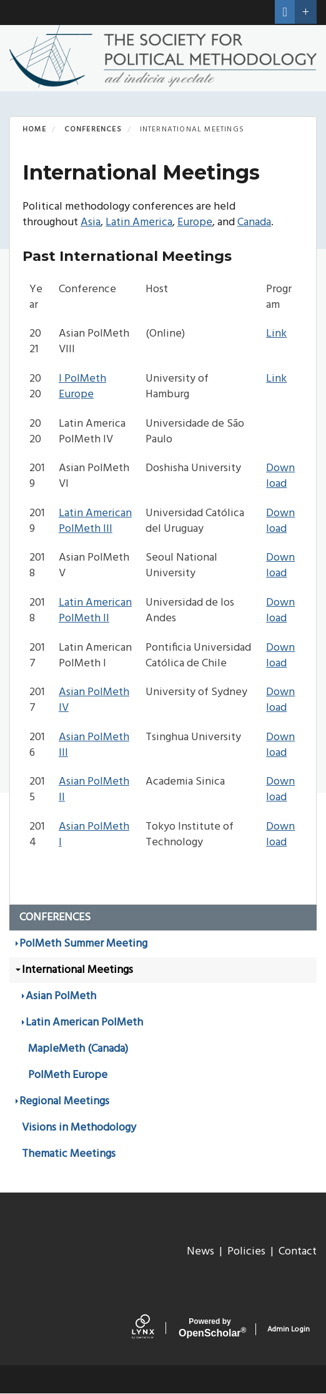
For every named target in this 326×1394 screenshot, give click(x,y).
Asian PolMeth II (94, 789)
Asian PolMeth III (94, 745)
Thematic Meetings (69, 1154)
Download (280, 476)
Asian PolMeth (61, 996)
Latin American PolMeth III (95, 521)
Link (276, 334)
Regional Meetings (64, 1101)
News (200, 1252)
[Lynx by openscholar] (152, 1329)
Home (34, 129)
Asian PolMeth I (94, 835)
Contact (298, 1252)
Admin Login (288, 1329)
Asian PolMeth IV (94, 700)
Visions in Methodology (79, 1128)
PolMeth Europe (67, 1075)
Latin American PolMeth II (95, 611)
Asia (91, 222)
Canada (254, 222)
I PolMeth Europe (82, 387)
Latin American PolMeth (84, 1023)
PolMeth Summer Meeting (83, 944)
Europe (194, 222)
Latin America (139, 222)
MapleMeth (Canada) (78, 1049)
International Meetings (77, 970)
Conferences (93, 129)
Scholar (210, 1328)
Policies (246, 1252)
